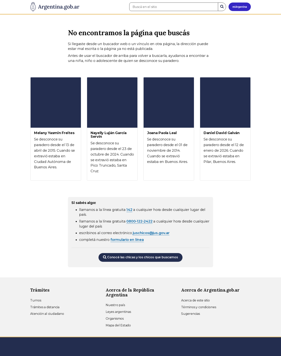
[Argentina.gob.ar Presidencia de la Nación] (54, 7)
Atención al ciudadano (47, 314)
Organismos (115, 318)
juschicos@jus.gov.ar (151, 233)
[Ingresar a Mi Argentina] (240, 7)
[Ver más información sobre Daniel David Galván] (225, 124)
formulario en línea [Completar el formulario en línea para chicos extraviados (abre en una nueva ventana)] (127, 240)
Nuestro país (115, 305)
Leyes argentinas (118, 312)
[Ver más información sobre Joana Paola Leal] (169, 124)
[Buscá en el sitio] (173, 7)
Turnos (35, 300)
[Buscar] (222, 7)
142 (129, 210)
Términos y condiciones (198, 307)
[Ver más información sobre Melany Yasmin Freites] (56, 127)
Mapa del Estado (118, 325)
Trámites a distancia (44, 307)
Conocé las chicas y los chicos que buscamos (140, 257)
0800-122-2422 (139, 221)
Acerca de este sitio (195, 300)
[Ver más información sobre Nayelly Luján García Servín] (112, 128)
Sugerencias (190, 314)
